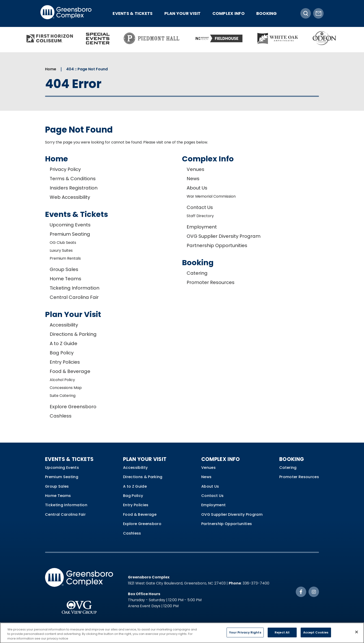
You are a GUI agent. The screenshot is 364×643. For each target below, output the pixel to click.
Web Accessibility (70, 197)
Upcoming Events (70, 225)
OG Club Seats (63, 242)
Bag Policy (62, 352)
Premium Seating (70, 234)
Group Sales (64, 269)
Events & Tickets (133, 13)
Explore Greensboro (73, 406)
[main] (182, 247)
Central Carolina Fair (74, 297)
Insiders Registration (74, 188)
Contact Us (200, 207)
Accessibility (64, 325)
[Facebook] (301, 592)
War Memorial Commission (211, 196)
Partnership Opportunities (217, 245)
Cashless (61, 416)
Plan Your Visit (182, 13)
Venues (195, 169)
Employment (202, 227)
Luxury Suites (61, 250)
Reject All (282, 634)
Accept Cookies (315, 634)
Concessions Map (66, 387)
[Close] (356, 634)
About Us (197, 188)
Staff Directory (200, 216)
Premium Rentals (65, 258)
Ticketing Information (74, 288)
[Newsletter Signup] (318, 13)
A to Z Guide (63, 343)
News (193, 178)
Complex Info (228, 13)
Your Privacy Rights (245, 634)
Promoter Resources (210, 282)
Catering (197, 273)
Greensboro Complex (65, 13)
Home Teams (65, 278)
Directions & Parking (73, 334)
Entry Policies (65, 362)
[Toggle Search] (305, 13)
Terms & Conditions (73, 178)
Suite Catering (62, 395)
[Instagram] (314, 592)
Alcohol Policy (62, 379)
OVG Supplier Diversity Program (223, 236)
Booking (266, 13)
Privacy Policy (65, 169)
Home (50, 69)
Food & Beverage (70, 371)
